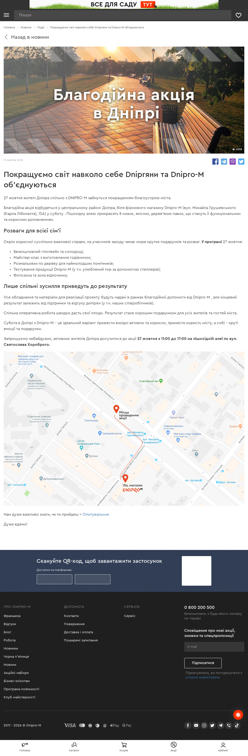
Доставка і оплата (78, 632)
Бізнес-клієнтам (17, 681)
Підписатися (203, 663)
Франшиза (12, 616)
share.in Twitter (241, 161)
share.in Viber (233, 161)
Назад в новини (26, 37)
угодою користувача (203, 677)
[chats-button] (238, 715)
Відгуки (10, 624)
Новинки (11, 648)
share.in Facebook (215, 161)
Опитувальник (96, 514)
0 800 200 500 (199, 607)
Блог (7, 632)
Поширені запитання (81, 640)
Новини (10, 665)
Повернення (74, 624)
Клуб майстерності (19, 697)
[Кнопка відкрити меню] (6, 15)
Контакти (71, 616)
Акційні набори (16, 673)
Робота (10, 640)
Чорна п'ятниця (16, 656)
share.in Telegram (224, 161)
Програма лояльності (21, 689)
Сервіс (130, 616)
